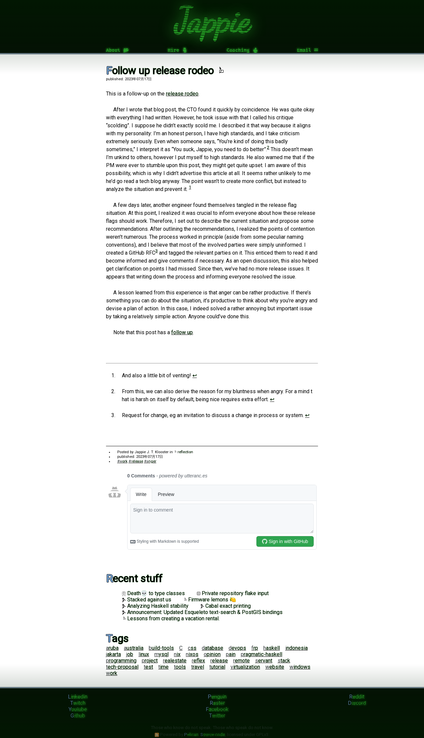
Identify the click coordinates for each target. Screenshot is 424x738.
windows (300, 667)
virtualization (245, 667)
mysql (161, 654)
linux (143, 654)
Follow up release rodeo (165, 70)
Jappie (212, 20)
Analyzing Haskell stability (155, 606)
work (111, 673)
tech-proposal (122, 667)
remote (241, 660)
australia (133, 648)
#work (122, 461)
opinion (212, 654)
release (219, 660)
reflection (183, 452)
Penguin (217, 697)
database (212, 648)
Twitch (77, 703)
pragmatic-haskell (261, 654)
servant (263, 660)
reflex (198, 660)
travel (197, 667)
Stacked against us (146, 599)
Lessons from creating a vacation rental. (171, 618)
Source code (212, 734)
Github (78, 715)
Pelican (191, 734)
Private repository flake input (233, 593)
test (148, 667)
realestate (174, 660)
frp (254, 648)
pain (231, 654)
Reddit (356, 697)
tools (180, 667)
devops (237, 648)
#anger (150, 461)
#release (136, 461)
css (192, 648)
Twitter (217, 715)
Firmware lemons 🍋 (210, 599)
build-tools (161, 648)
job (129, 654)
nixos (192, 654)
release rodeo (182, 94)
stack (284, 660)
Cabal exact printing (225, 606)
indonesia (296, 648)
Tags (117, 638)
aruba (112, 648)
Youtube (78, 709)
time (163, 667)
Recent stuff (134, 578)
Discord (357, 703)
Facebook (217, 709)
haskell (271, 648)
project (150, 660)
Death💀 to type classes (153, 593)
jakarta (113, 654)
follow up (182, 332)
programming (121, 660)
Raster (217, 703)
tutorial (217, 667)
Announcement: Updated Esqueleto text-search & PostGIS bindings (202, 612)
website (274, 667)
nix (177, 654)
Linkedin (77, 697)
